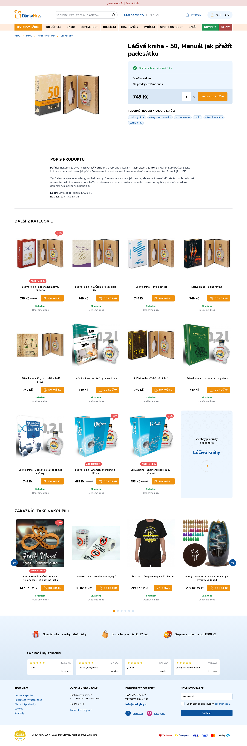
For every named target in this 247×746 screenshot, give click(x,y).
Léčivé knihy (67, 35)
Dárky (29, 35)
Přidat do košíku (213, 96)
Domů (17, 35)
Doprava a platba (23, 695)
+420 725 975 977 (134, 15)
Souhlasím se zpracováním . (209, 703)
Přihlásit (207, 713)
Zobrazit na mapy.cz (81, 710)
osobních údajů (222, 703)
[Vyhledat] (115, 15)
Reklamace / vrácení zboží (28, 699)
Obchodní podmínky (25, 704)
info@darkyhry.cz (136, 704)
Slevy (225, 27)
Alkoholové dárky (46, 35)
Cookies (18, 708)
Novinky (210, 27)
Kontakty (19, 713)
